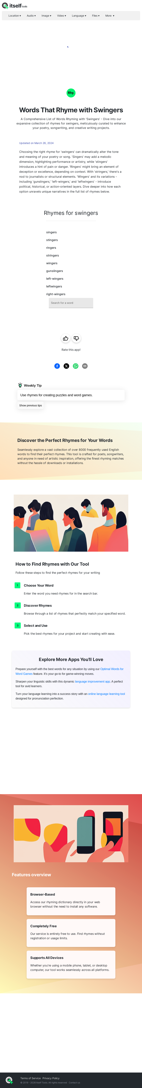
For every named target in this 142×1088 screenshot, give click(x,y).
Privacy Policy (51, 1078)
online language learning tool (106, 693)
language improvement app (92, 681)
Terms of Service (30, 1078)
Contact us (74, 1082)
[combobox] (71, 303)
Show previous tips (30, 405)
